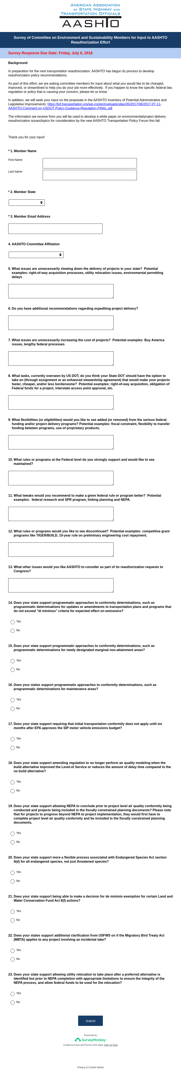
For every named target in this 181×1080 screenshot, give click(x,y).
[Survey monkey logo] (90, 1039)
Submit (90, 1021)
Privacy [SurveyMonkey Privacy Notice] (81, 1067)
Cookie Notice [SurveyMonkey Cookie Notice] (96, 1067)
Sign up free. (111, 1045)
